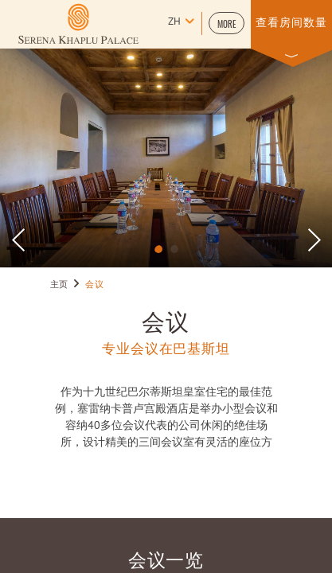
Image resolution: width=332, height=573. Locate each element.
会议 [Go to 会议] (94, 284)
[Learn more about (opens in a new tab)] (78, 24)
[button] (226, 23)
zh (174, 22)
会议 (166, 320)
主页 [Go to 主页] (59, 284)
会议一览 (166, 558)
